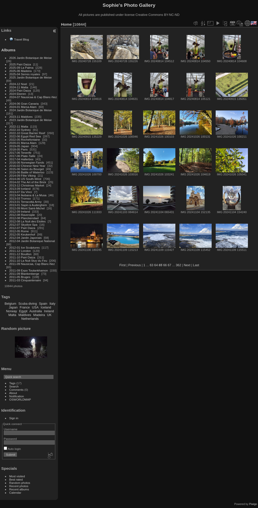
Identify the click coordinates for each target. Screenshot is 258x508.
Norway (11, 311)
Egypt (23, 311)
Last (196, 265)
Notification (16, 396)
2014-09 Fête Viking (22, 175)
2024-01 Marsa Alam (23, 106)
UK (49, 315)
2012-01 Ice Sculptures (24, 247)
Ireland (49, 311)
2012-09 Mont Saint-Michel (27, 208)
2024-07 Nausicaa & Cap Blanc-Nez (33, 97)
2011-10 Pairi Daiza (22, 257)
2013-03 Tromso (20, 198)
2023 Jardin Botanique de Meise (30, 120)
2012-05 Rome (19, 231)
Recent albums (19, 489)
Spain (43, 303)
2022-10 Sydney (20, 129)
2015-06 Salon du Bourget (26, 169)
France (25, 307)
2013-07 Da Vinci (20, 191)
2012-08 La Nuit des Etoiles (27, 221)
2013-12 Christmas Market (26, 185)
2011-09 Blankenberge (24, 273)
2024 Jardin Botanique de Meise (30, 110)
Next (187, 265)
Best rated (16, 479)
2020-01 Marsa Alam (23, 142)
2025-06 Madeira (20, 70)
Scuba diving (27, 303)
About (13, 393)
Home (66, 24)
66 (165, 265)
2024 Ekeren (17, 93)
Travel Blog (21, 39)
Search (14, 386)
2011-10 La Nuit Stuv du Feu (28, 260)
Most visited (17, 476)
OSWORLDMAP (20, 399)
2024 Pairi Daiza (20, 90)
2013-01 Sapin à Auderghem (28, 205)
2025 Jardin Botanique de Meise (30, 77)
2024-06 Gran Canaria (24, 103)
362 (178, 265)
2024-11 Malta (18, 87)
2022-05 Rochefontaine (24, 139)
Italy (52, 303)
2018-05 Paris (18, 149)
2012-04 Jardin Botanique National (32, 241)
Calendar (15, 492)
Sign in (13, 418)
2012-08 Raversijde (22, 214)
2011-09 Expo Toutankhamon (28, 270)
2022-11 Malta (18, 126)
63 (151, 265)
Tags (12, 383)
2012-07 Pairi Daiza (22, 227)
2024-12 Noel (18, 84)
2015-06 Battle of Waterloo (27, 172)
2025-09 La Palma (21, 67)
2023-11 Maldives (21, 116)
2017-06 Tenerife (20, 152)
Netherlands (30, 319)
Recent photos (18, 486)
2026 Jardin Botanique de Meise (30, 57)
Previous (134, 265)
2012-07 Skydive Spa (23, 224)
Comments (16, 389)
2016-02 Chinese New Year (27, 165)
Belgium (10, 303)
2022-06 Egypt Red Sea (25, 136)
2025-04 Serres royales (24, 74)
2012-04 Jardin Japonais (25, 237)
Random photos (19, 482)
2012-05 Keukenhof (22, 234)
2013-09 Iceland (19, 188)
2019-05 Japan (19, 146)
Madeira (39, 315)
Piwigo (253, 503)
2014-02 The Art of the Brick (27, 182)
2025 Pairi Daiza (20, 64)
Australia (35, 311)
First (122, 265)
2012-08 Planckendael (24, 218)
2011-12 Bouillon (20, 254)
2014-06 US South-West (25, 178)
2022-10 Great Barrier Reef (27, 133)
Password (10, 438)
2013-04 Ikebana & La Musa (28, 195)
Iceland (46, 307)
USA (35, 307)
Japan (13, 307)
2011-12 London (20, 250)
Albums (8, 50)
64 (156, 265)
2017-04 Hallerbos (21, 159)
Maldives (24, 315)
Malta (12, 315)
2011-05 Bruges (19, 277)
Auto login (12, 448)
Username (10, 429)
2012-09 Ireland (19, 211)
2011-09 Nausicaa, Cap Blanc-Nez (32, 263)
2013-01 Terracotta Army (25, 201)
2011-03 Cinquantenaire (25, 280)
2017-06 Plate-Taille (22, 156)
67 (169, 265)
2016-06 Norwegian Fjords (26, 162)
